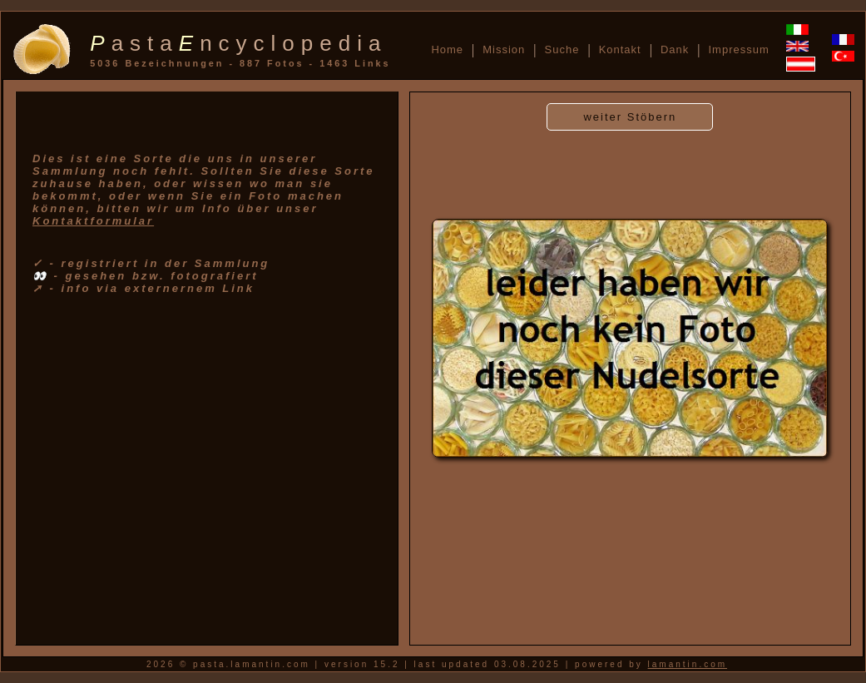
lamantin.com (687, 664)
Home (447, 49)
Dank (675, 49)
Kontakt (620, 49)
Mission (503, 49)
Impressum (738, 49)
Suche (562, 49)
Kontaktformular (93, 221)
